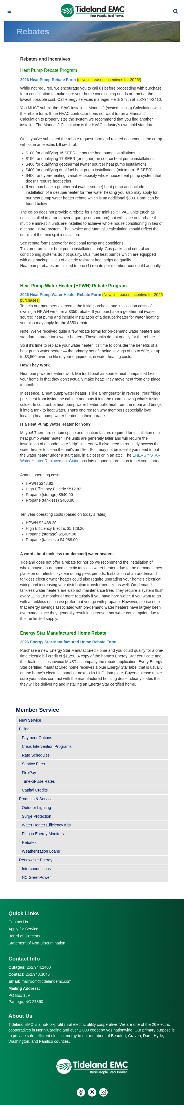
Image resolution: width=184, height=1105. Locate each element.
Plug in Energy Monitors (43, 833)
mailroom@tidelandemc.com (46, 981)
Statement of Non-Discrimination (36, 943)
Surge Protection (36, 816)
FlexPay (29, 772)
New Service (30, 720)
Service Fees (33, 764)
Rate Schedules (36, 755)
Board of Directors (24, 936)
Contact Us (18, 922)
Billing (24, 729)
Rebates (29, 842)
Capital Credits (35, 790)
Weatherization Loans (41, 851)
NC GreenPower (36, 877)
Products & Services (37, 799)
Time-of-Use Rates (38, 781)
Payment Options (37, 737)
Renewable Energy (35, 860)
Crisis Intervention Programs (47, 746)
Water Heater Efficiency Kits (46, 825)
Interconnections (36, 868)
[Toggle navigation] (9, 10)
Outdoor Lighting (36, 807)
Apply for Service (23, 929)
